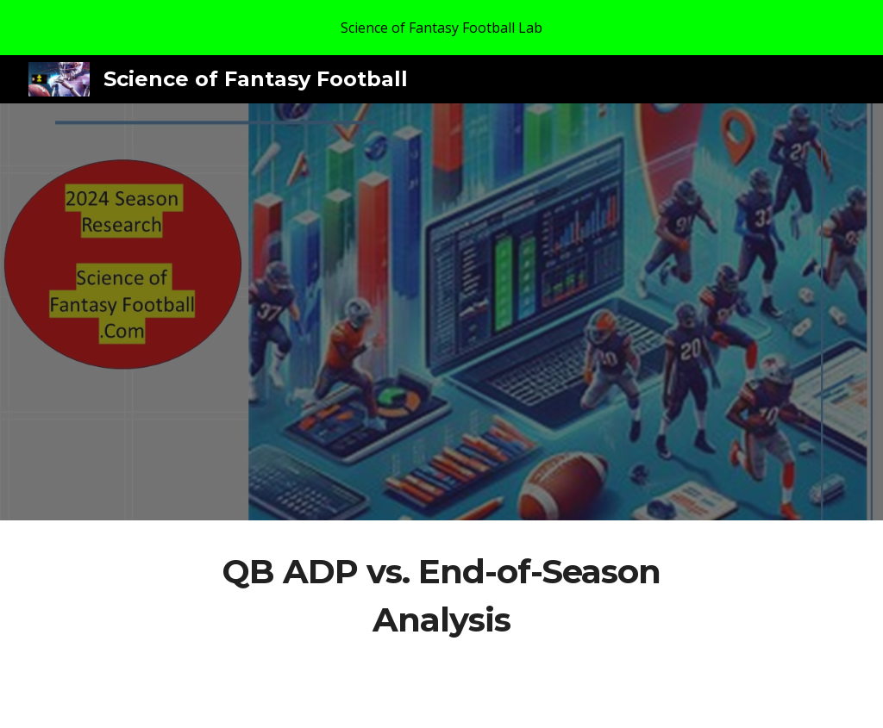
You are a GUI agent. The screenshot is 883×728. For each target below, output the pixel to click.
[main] (441, 595)
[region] (441, 27)
